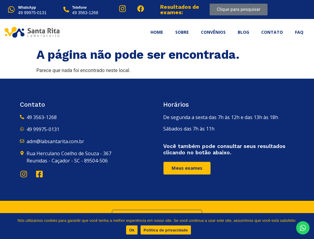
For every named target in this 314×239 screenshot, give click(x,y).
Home (157, 32)
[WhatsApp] (11, 9)
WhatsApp (27, 7)
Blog (243, 32)
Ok (132, 230)
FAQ (299, 32)
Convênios (213, 32)
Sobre (182, 32)
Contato (272, 32)
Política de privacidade (166, 230)
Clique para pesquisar (238, 9)
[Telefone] (66, 9)
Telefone (79, 7)
